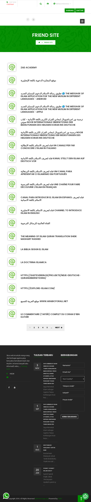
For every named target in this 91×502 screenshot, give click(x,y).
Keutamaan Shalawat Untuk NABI (49, 447)
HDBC (60, 499)
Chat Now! (10, 4)
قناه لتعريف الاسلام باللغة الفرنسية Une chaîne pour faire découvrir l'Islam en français (50, 186)
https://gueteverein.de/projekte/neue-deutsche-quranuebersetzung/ (50, 277)
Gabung (70, 10)
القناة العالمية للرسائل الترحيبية (35, 223)
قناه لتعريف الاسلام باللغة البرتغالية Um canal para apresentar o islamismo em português (46, 173)
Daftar (79, 10)
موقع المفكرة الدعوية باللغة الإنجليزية (38, 80)
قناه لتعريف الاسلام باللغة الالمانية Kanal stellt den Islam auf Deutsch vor (53, 160)
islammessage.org (41, 499)
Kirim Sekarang (69, 417)
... (51, 327)
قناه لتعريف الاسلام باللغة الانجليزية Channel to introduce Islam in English (51, 212)
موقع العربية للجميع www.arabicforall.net (44, 301)
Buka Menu (82, 21)
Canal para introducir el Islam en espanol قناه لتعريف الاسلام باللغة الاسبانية (52, 199)
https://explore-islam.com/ (38, 288)
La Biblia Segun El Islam (34, 249)
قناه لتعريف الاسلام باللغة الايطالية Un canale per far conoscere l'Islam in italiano (48, 147)
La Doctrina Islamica (33, 262)
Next (58, 327)
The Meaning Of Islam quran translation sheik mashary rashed (49, 238)
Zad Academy (29, 67)
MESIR (10, 374)
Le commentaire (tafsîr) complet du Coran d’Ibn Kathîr (50, 316)
